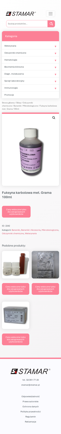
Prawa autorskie (30, 401)
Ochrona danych (30, 406)
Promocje (9, 94)
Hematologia (10, 59)
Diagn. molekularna (14, 73)
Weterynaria (10, 45)
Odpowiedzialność (30, 396)
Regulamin (30, 416)
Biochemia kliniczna (14, 66)
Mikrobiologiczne (30, 105)
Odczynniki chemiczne (15, 52)
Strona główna (8, 102)
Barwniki (17, 105)
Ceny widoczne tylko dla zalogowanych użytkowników (16, 211)
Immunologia (11, 87)
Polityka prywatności (30, 411)
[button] (54, 118)
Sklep (18, 102)
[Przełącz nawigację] (50, 13)
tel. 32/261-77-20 (30, 379)
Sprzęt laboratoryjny (14, 80)
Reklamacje (30, 421)
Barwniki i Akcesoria (31, 229)
